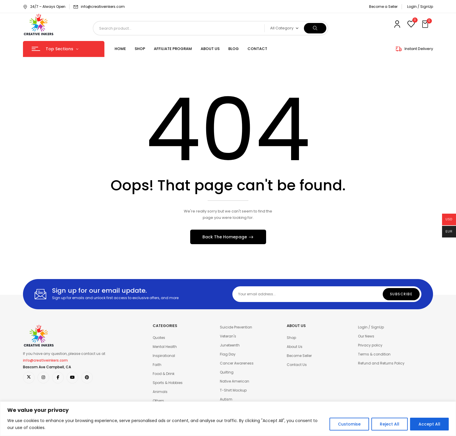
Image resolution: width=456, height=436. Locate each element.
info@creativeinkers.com (103, 6)
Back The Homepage (225, 237)
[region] (228, 418)
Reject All (389, 424)
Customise (349, 424)
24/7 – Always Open (44, 6)
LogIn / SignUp (420, 6)
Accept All (429, 424)
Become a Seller (383, 6)
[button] (425, 24)
